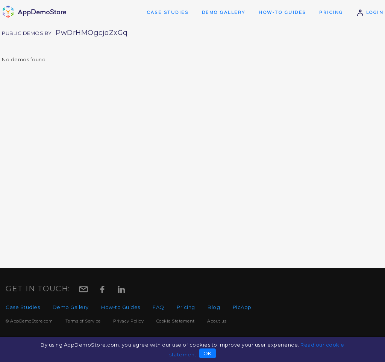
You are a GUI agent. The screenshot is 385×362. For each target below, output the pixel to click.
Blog (214, 307)
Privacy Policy (128, 321)
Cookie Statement (175, 321)
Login (369, 12)
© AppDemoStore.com (29, 321)
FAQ (158, 307)
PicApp (242, 307)
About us (216, 321)
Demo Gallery (224, 12)
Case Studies (167, 12)
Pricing (331, 12)
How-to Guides (282, 12)
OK (207, 353)
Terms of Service (83, 321)
